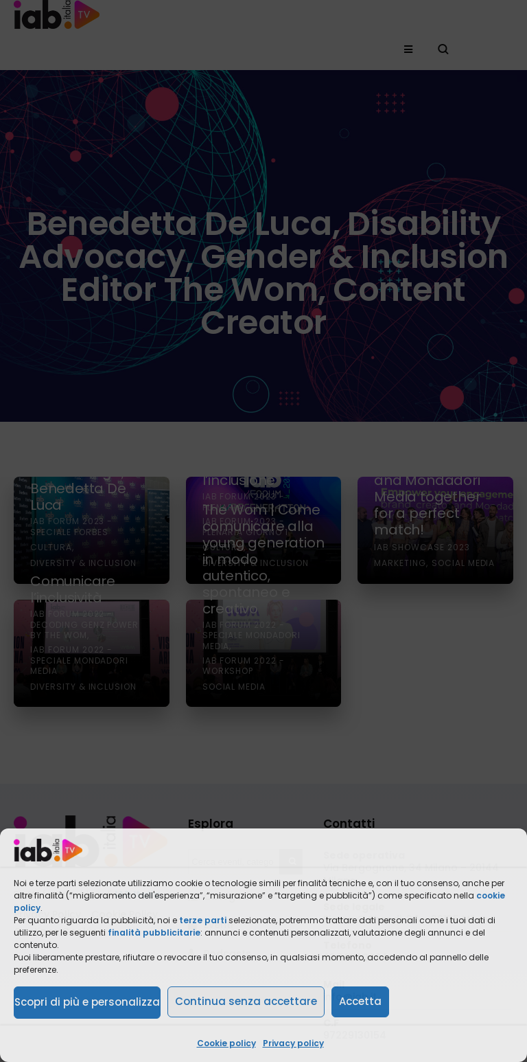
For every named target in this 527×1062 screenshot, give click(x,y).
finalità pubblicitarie (154, 932)
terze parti (202, 920)
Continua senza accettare (246, 1001)
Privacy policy (293, 1043)
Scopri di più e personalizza (87, 1002)
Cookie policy (226, 1043)
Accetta (360, 1001)
